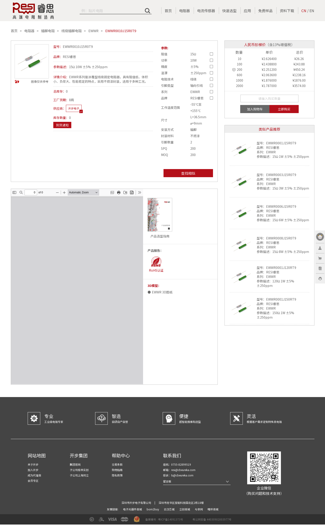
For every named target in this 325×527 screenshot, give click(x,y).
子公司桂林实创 (79, 470)
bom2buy (153, 509)
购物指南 (117, 470)
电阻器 (184, 10)
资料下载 (287, 10)
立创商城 (185, 509)
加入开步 (33, 470)
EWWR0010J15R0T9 (120, 31)
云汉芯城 (169, 509)
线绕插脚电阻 (71, 31)
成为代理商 (34, 475)
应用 (247, 10)
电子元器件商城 (133, 509)
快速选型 (229, 10)
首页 (168, 10)
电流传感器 (206, 10)
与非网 (199, 509)
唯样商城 (213, 509)
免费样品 (265, 10)
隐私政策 (117, 475)
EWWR (93, 31)
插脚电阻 (48, 31)
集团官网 (75, 464)
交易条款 (117, 464)
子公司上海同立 (79, 475)
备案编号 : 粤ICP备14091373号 (164, 519)
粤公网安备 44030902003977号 (212, 519)
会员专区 (33, 480)
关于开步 (33, 464)
